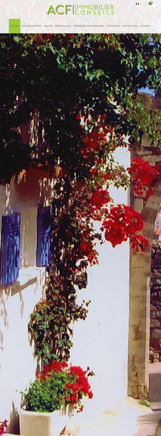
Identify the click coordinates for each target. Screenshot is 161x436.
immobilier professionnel (89, 26)
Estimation (113, 26)
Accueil (14, 26)
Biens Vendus (63, 26)
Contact (146, 26)
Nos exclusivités (31, 26)
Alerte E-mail (130, 26)
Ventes (48, 26)
